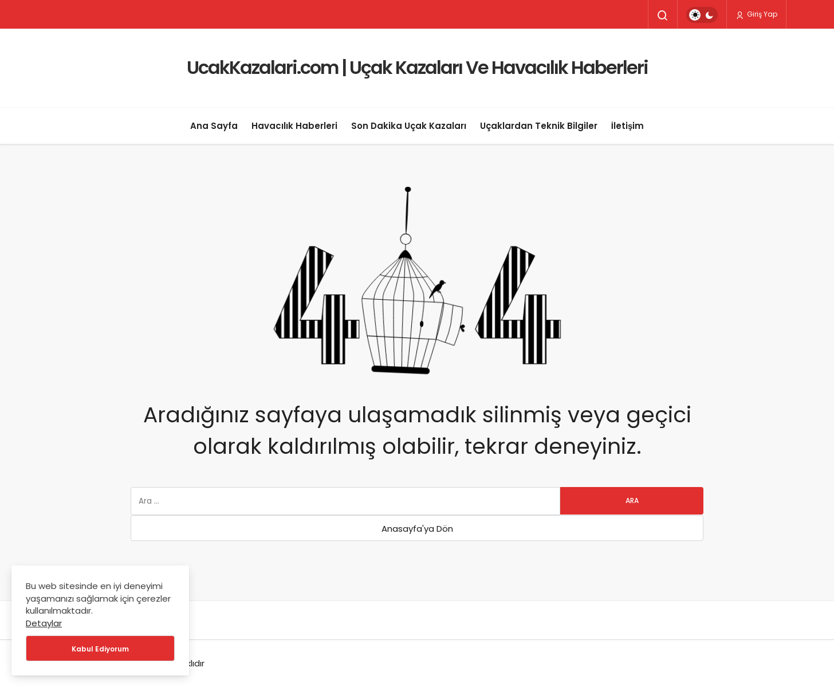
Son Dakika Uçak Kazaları (408, 126)
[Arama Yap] (662, 15)
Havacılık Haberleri (294, 126)
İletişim (627, 126)
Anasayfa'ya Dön (417, 529)
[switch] (702, 15)
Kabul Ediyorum (100, 649)
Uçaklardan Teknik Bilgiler (538, 126)
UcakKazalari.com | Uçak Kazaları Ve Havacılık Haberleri (417, 67)
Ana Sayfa (214, 126)
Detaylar (44, 623)
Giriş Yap (756, 14)
